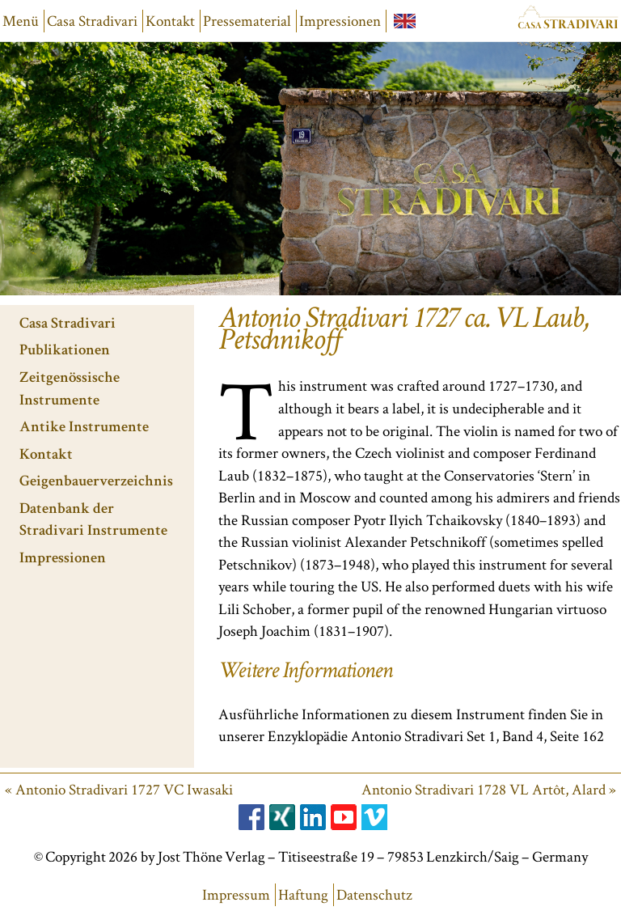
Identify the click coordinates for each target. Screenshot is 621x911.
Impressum (236, 894)
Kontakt (170, 21)
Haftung (303, 894)
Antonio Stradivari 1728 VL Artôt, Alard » (488, 789)
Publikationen (64, 351)
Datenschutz (374, 894)
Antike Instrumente (84, 428)
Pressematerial (247, 21)
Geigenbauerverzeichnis (96, 482)
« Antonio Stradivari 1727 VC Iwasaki (119, 789)
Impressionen (340, 21)
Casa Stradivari (92, 21)
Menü (20, 21)
